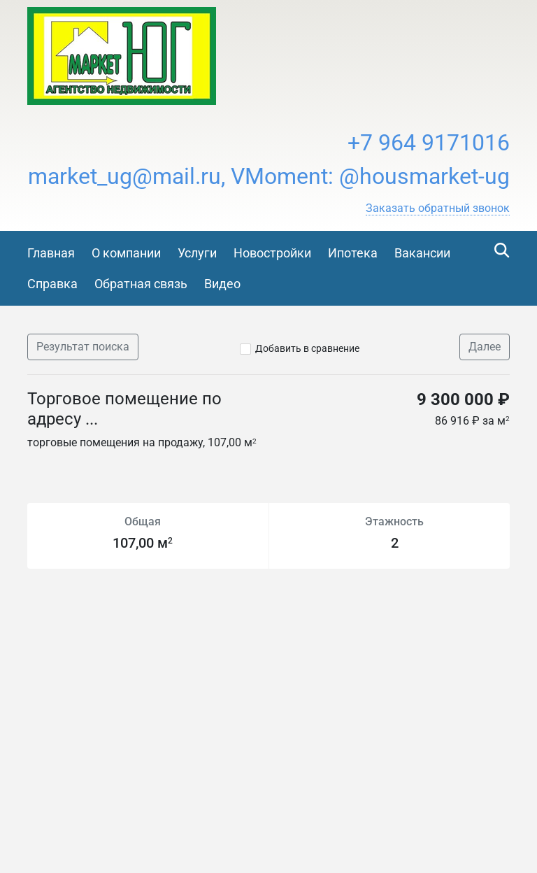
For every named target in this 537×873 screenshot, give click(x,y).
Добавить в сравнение (307, 348)
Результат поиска (82, 346)
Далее (484, 346)
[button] (438, 208)
